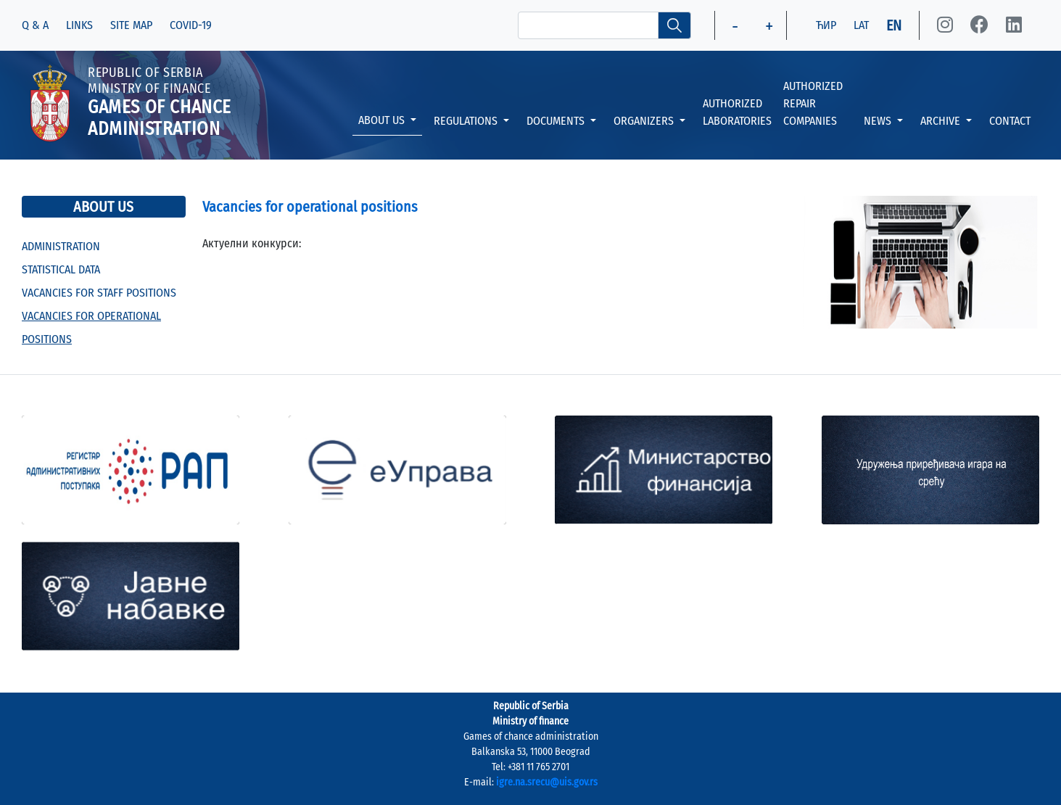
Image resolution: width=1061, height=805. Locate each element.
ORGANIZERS (645, 121)
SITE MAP (131, 25)
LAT (861, 25)
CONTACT (1010, 121)
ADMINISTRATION (61, 246)
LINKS (79, 25)
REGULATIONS (467, 121)
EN (893, 25)
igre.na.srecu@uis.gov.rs (547, 782)
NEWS (879, 121)
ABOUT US (383, 120)
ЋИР (826, 25)
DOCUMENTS (557, 121)
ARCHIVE (941, 121)
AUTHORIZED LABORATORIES (737, 112)
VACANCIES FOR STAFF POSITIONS (99, 293)
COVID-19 (191, 25)
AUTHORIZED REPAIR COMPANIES (813, 103)
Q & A (35, 25)
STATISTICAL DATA (61, 269)
